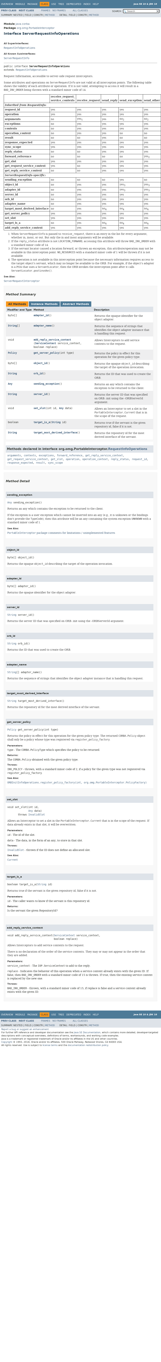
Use (53, 4)
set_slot (40, 408)
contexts (30, 455)
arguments (14, 455)
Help (96, 4)
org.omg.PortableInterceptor (36, 28)
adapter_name (43, 325)
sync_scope (55, 462)
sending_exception (46, 383)
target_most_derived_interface (55, 432)
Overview (7, 4)
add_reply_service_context (52, 339)
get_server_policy (46, 352)
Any (10, 383)
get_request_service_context (27, 459)
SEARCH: (117, 11)
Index (87, 4)
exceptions (46, 455)
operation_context (95, 459)
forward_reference (69, 455)
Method (50, 15)
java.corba (23, 24)
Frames (45, 10)
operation (72, 459)
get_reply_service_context (104, 455)
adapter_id (41, 315)
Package (32, 4)
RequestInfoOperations (19, 48)
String (12, 325)
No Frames (59, 10)
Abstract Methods (76, 304)
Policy (12, 352)
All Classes (80, 10)
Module (20, 4)
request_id (139, 459)
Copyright (6, 1042)
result (40, 462)
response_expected (20, 462)
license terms (50, 1045)
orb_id (38, 373)
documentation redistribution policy (88, 1045)
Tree (61, 4)
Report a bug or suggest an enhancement (25, 1029)
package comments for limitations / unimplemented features (61, 532)
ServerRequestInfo (16, 58)
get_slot (57, 459)
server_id (40, 394)
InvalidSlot (36, 814)
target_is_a (42, 422)
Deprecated (73, 4)
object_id (40, 363)
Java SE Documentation (87, 1032)
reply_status (120, 459)
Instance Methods (44, 304)
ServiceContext (45, 343)
